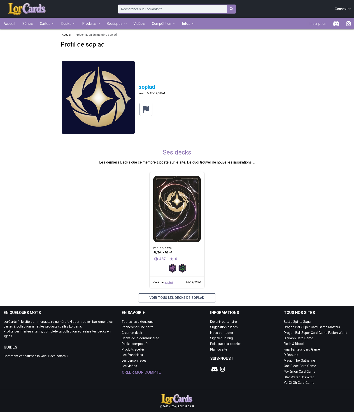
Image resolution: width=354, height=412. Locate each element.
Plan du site (218, 349)
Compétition (161, 23)
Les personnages (134, 361)
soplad (169, 282)
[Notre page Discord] (214, 369)
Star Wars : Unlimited (299, 377)
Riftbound (291, 355)
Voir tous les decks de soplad (176, 298)
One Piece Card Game (300, 366)
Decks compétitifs (135, 344)
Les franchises (132, 355)
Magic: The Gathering (299, 361)
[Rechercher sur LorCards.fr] (231, 9)
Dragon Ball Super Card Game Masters (312, 327)
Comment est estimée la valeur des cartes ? (36, 356)
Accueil (66, 34)
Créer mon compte (141, 372)
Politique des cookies (225, 344)
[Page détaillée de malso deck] (176, 209)
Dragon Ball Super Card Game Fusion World (315, 333)
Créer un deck (132, 333)
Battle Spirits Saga (297, 322)
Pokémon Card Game (299, 372)
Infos (186, 23)
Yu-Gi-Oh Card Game (299, 383)
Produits (89, 23)
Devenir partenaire (223, 322)
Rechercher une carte (138, 327)
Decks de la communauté (140, 338)
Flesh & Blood (294, 344)
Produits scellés (133, 349)
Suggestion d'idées (224, 327)
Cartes (45, 23)
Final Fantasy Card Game (302, 349)
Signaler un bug (221, 338)
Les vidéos (129, 366)
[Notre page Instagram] (222, 369)
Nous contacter (221, 333)
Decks (66, 23)
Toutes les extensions (138, 322)
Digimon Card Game (298, 338)
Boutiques (115, 23)
